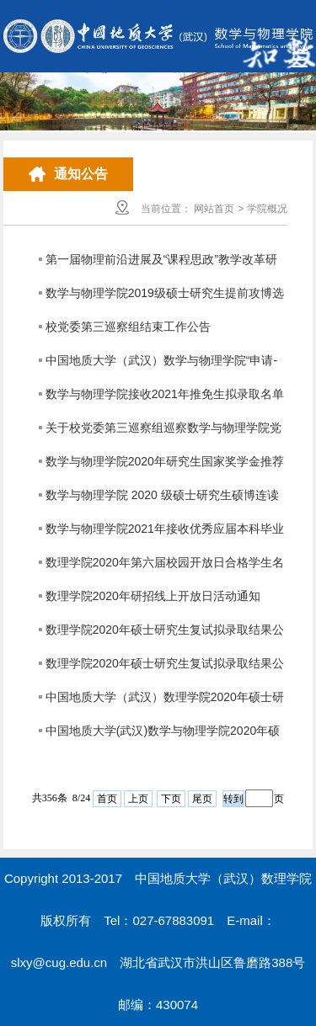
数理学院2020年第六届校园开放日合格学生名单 (165, 567)
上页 (138, 799)
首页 (107, 799)
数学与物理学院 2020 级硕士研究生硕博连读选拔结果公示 (162, 500)
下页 (171, 799)
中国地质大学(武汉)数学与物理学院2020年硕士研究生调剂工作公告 (163, 735)
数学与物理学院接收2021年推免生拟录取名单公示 (165, 399)
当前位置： (166, 209)
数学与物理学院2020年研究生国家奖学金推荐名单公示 (165, 466)
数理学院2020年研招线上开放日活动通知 (153, 596)
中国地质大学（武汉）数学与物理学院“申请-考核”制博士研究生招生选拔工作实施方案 (161, 365)
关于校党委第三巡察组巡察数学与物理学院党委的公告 (163, 432)
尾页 (202, 799)
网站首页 (214, 209)
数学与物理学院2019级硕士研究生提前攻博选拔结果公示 (165, 298)
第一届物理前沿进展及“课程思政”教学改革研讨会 (161, 264)
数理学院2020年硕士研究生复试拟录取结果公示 (165, 634)
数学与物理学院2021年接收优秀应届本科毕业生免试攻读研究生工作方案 (165, 533)
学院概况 (267, 209)
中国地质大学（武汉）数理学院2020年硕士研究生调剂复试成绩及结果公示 (165, 702)
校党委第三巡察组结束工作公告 (128, 326)
